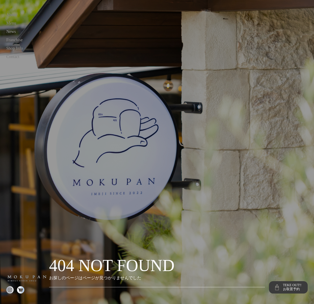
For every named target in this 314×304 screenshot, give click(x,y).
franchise (14, 40)
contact (12, 56)
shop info (14, 48)
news (11, 31)
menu (11, 23)
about (11, 14)
